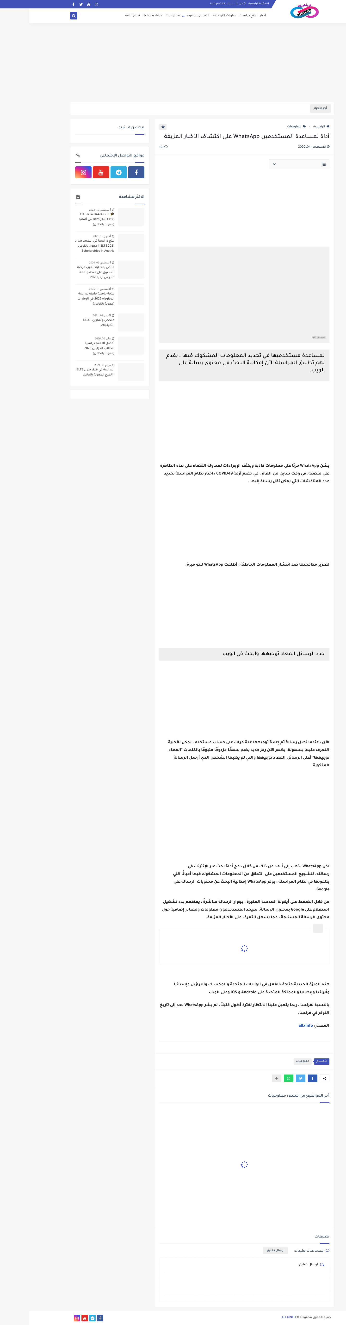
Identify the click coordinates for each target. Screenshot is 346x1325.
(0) (134, 147)
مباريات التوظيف (195, 16)
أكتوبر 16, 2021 (72, 236)
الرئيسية (292, 127)
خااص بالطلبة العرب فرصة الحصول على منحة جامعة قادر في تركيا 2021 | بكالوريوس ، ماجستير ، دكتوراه (66, 273)
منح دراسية (218, 16)
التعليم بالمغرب (169, 16)
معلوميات (143, 16)
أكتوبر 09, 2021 (72, 315)
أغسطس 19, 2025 (70, 209)
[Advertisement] (173, 64)
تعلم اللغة (103, 16)
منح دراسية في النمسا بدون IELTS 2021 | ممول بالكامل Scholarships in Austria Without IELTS (65, 246)
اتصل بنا (211, 3)
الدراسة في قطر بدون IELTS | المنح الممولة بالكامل (65, 372)
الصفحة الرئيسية (229, 3)
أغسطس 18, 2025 (70, 289)
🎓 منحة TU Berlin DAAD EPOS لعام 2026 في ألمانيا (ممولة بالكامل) (67, 219)
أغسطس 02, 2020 (70, 262)
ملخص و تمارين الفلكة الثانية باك (69, 323)
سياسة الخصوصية (192, 3)
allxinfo (276, 1026)
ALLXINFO (259, 1317)
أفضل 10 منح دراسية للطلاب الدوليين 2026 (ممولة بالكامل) (70, 348)
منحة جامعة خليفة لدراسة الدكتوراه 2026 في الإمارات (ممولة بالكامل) (66, 299)
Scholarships (123, 16)
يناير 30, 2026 (73, 338)
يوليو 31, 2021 (73, 365)
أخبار (233, 16)
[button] (283, 1078)
